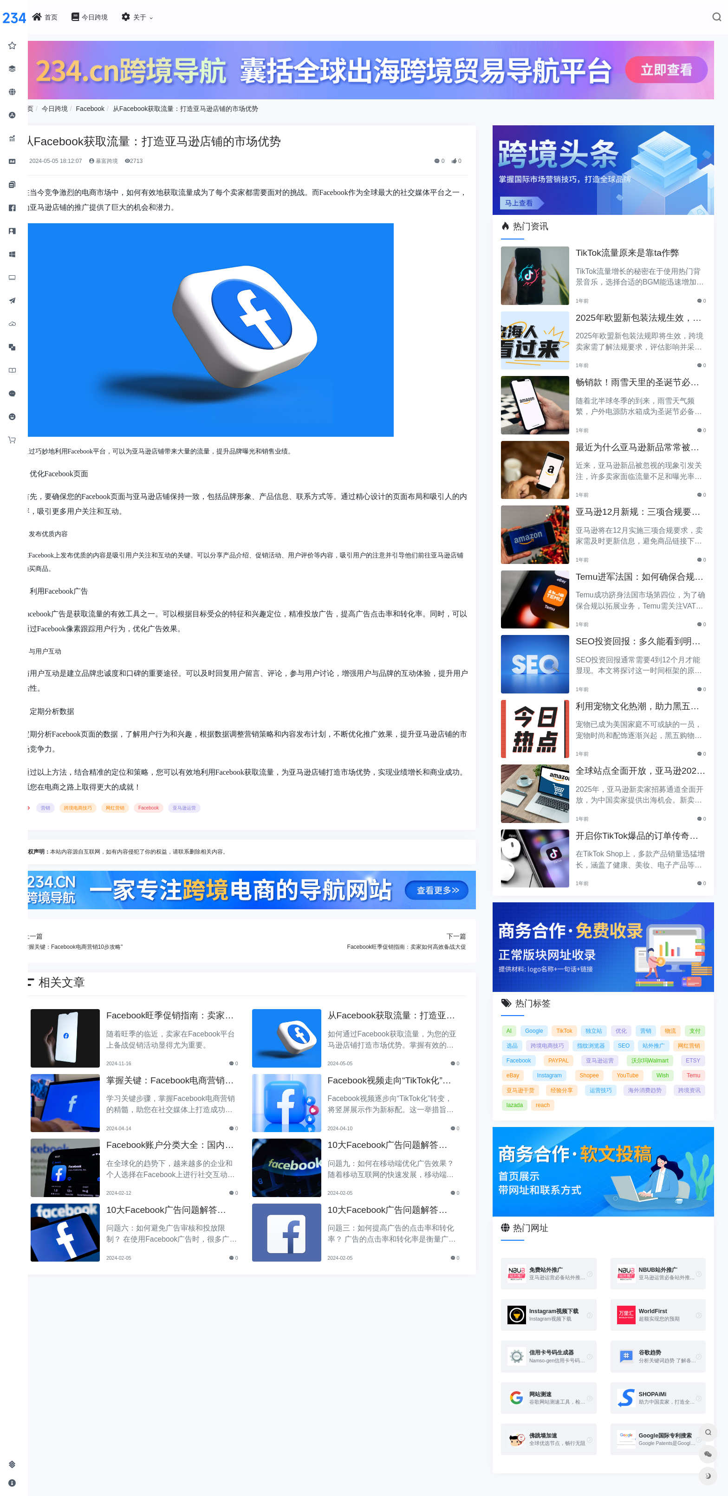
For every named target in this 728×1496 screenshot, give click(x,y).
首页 (58, 106)
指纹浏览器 (626, 1034)
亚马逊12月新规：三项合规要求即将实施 (640, 506)
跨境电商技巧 (110, 805)
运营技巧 (528, 1094)
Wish (566, 1079)
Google (547, 1020)
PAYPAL (633, 1049)
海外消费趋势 (568, 1094)
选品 (546, 1034)
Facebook (122, 106)
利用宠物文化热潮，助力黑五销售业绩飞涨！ (640, 700)
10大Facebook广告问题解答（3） (190, 1206)
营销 (77, 805)
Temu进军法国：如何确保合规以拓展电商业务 (642, 570)
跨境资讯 (609, 1094)
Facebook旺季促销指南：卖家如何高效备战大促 (194, 1012)
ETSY (580, 1064)
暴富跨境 (135, 158)
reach (670, 1094)
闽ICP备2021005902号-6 (420, 1491)
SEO (659, 1034)
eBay (612, 1064)
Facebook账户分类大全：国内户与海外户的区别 (194, 1141)
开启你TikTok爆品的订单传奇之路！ (644, 829)
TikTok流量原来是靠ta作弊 (634, 246)
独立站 (611, 1020)
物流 (695, 1020)
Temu (600, 1079)
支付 (522, 1034)
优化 (641, 1020)
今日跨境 (86, 106)
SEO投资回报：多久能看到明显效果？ (641, 635)
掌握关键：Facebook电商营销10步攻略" (196, 1077)
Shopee (690, 1064)
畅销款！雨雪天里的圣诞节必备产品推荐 (640, 376)
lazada (642, 1094)
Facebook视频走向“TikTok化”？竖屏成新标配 (406, 1077)
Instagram (649, 1064)
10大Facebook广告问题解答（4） (400, 1141)
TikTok (579, 1020)
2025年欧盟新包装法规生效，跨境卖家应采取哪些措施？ (641, 311)
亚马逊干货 (643, 1079)
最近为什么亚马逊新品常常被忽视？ (640, 441)
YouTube (528, 1079)
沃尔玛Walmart (535, 1064)
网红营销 (146, 805)
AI (519, 1020)
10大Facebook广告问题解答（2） (400, 1206)
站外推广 (689, 1034)
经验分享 (689, 1079)
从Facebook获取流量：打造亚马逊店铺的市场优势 (217, 106)
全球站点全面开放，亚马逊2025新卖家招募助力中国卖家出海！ (643, 765)
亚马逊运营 (216, 805)
